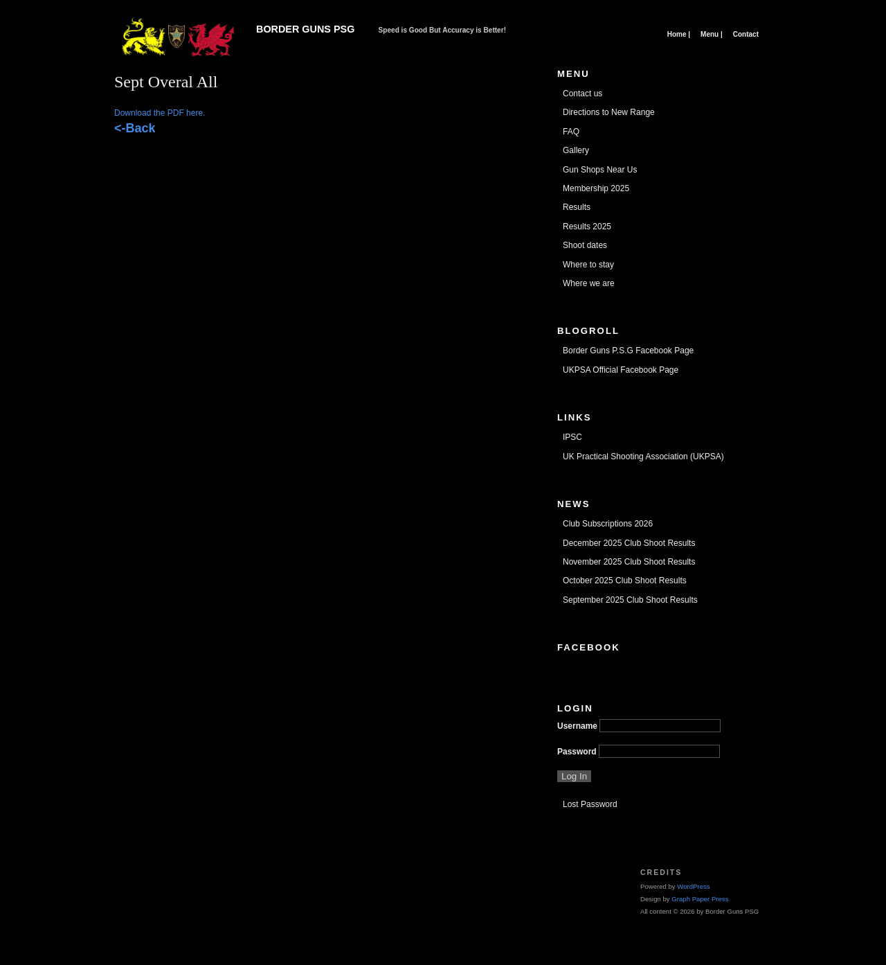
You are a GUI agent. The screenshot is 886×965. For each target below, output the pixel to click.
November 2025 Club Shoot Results (629, 562)
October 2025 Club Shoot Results (625, 580)
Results (576, 207)
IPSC (572, 437)
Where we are (589, 283)
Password (577, 751)
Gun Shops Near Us (600, 170)
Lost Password (590, 804)
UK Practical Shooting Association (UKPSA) (643, 456)
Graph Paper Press (699, 899)
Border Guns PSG (305, 29)
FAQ (571, 131)
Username (577, 726)
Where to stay (588, 264)
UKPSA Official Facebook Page (620, 370)
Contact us (582, 93)
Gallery (576, 150)
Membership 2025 (596, 188)
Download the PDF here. (159, 113)
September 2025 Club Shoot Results (630, 600)
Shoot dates (585, 245)
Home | (678, 34)
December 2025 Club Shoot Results (629, 543)
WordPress (693, 886)
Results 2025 (587, 226)
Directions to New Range (609, 112)
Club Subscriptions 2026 (608, 524)
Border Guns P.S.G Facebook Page (628, 350)
